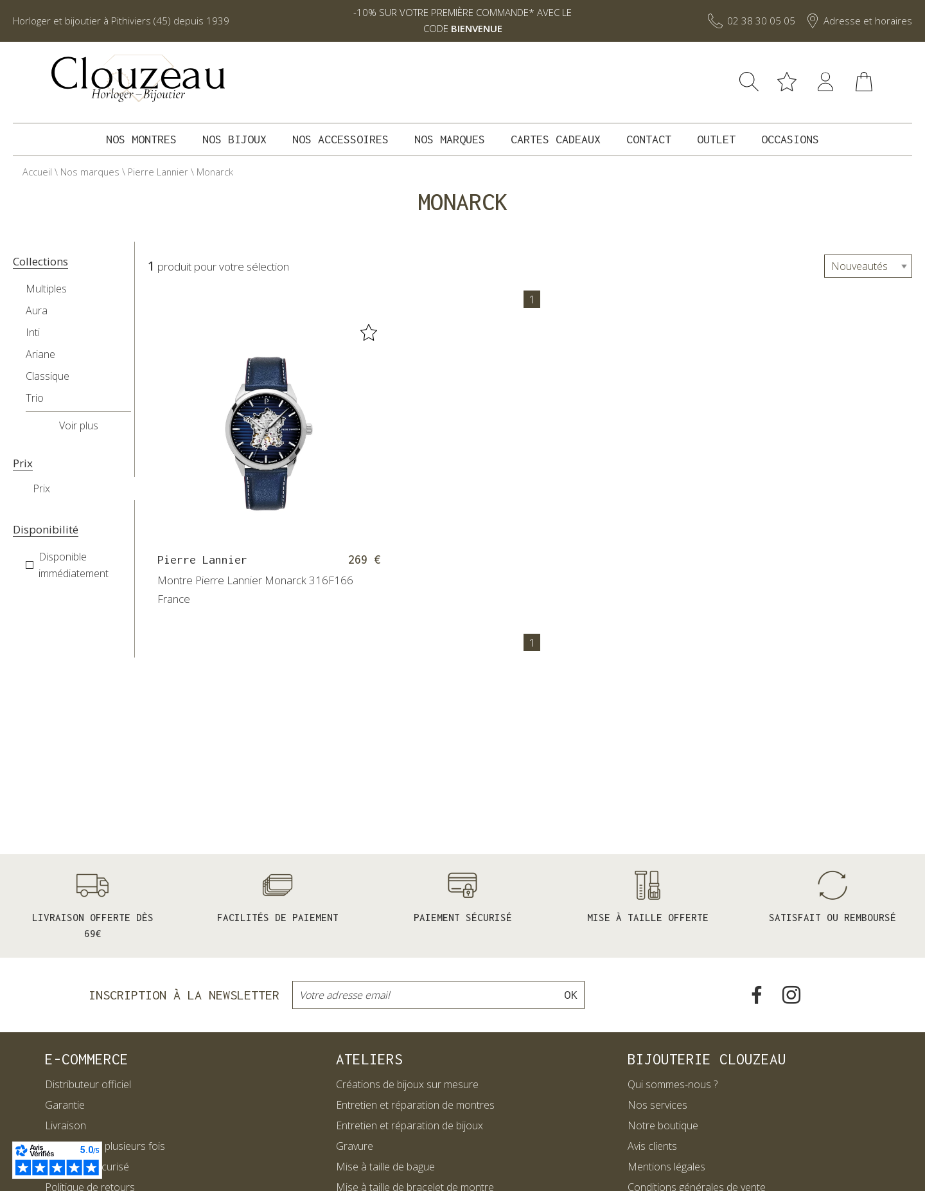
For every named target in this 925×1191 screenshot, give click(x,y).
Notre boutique (663, 1125)
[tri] (868, 266)
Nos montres (141, 139)
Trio (35, 398)
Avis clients (652, 1146)
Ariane (40, 354)
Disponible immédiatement (74, 565)
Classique (47, 376)
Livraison (65, 1125)
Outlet (716, 139)
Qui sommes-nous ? (673, 1084)
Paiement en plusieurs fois (105, 1146)
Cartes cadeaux (556, 139)
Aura (37, 310)
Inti (33, 332)
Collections (40, 262)
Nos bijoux (234, 139)
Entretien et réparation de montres (415, 1105)
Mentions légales (666, 1167)
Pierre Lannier (158, 172)
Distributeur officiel (88, 1084)
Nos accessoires (340, 139)
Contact (648, 139)
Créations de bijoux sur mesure (407, 1084)
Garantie (65, 1105)
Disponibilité (45, 530)
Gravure (354, 1146)
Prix (23, 463)
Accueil (37, 172)
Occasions (790, 139)
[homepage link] (138, 78)
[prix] (90, 488)
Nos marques (449, 139)
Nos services (657, 1105)
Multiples (46, 289)
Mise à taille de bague (385, 1167)
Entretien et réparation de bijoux (409, 1125)
